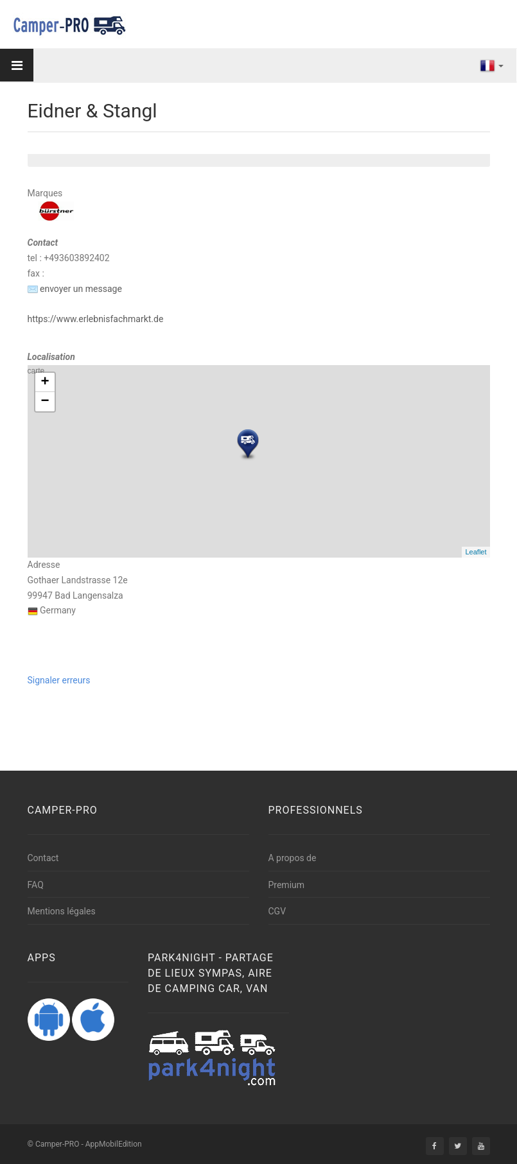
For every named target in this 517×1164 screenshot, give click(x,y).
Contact (43, 858)
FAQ (36, 885)
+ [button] (44, 382)
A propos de (292, 858)
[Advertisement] (242, 717)
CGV (277, 911)
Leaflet (475, 552)
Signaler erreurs (59, 680)
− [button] (44, 401)
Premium (286, 885)
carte (257, 461)
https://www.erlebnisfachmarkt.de (96, 319)
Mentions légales (62, 911)
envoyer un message (75, 289)
